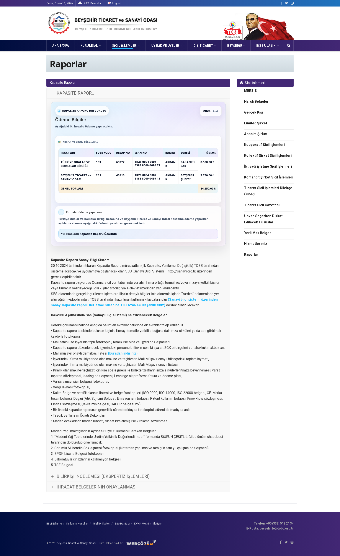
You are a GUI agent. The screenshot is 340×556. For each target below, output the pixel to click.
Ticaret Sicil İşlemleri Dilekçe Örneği (268, 191)
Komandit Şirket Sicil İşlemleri (268, 177)
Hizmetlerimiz (255, 244)
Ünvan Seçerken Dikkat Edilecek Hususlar (263, 219)
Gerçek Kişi (253, 112)
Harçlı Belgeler (256, 101)
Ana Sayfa (60, 45)
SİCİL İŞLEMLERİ (124, 45)
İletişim (157, 523)
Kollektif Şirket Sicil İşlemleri (268, 155)
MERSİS (250, 91)
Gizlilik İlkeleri (101, 523)
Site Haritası (122, 523)
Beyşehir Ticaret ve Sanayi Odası (76, 543)
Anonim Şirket (255, 134)
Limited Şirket (255, 123)
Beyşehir (234, 45)
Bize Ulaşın (266, 45)
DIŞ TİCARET (203, 45)
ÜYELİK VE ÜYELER (165, 45)
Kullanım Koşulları (77, 523)
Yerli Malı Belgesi (258, 233)
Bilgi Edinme (54, 523)
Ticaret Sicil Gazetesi (262, 205)
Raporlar (251, 254)
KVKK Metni (141, 523)
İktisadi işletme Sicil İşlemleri (268, 166)
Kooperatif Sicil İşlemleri (264, 145)
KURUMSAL (89, 45)
